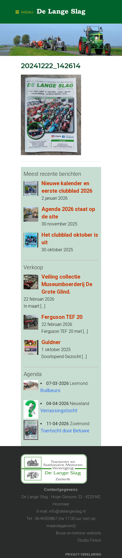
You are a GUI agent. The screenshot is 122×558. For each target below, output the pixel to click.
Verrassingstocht (58, 410)
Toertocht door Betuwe (64, 430)
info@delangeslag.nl (67, 511)
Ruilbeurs (50, 390)
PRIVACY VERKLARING (83, 554)
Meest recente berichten (52, 174)
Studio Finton (89, 540)
